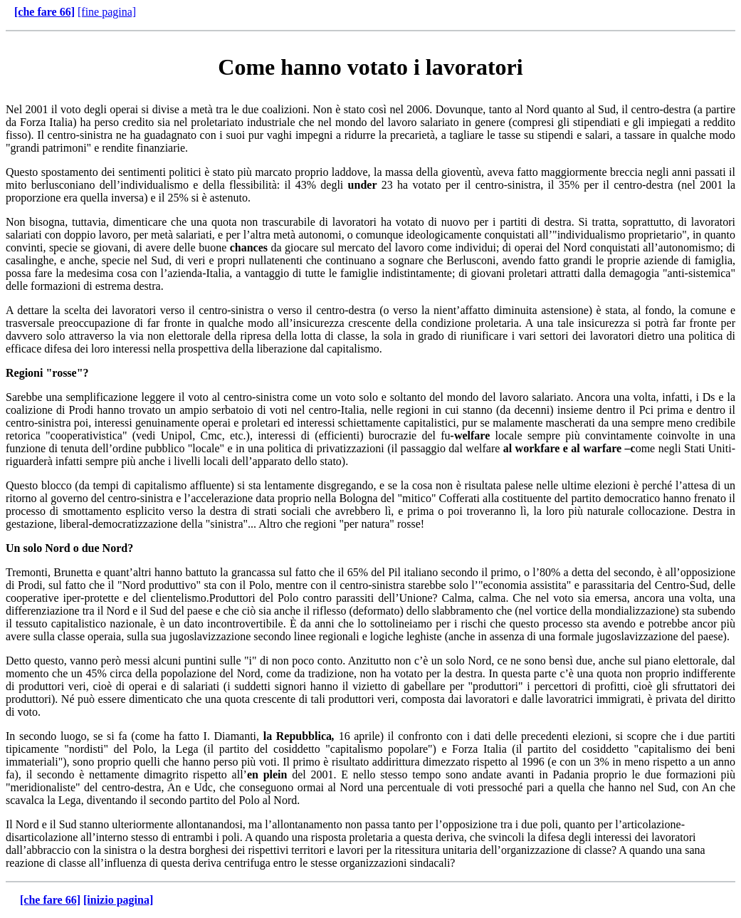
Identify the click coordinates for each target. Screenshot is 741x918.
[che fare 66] (44, 12)
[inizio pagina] (118, 900)
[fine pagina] (107, 12)
